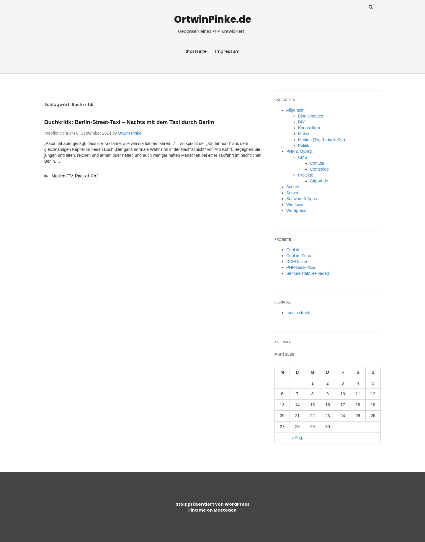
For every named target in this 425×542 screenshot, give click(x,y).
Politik (303, 145)
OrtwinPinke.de (212, 19)
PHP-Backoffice (300, 267)
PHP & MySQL (299, 151)
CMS (302, 157)
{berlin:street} (298, 312)
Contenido (319, 169)
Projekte (305, 175)
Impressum (227, 51)
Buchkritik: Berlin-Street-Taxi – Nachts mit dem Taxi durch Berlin (129, 122)
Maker (304, 133)
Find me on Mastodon (212, 510)
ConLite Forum (300, 255)
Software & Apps (301, 198)
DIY (301, 122)
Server (292, 192)
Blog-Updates (310, 116)
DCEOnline (296, 261)
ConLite (317, 163)
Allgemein (295, 110)
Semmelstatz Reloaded (307, 273)
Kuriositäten (309, 127)
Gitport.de (319, 181)
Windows (294, 204)
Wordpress (296, 210)
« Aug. (297, 437)
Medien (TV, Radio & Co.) (75, 176)
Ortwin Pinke (129, 133)
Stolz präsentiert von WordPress (212, 504)
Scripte (292, 187)
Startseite (196, 51)
